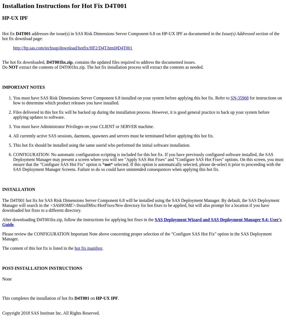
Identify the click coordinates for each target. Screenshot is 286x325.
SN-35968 (240, 98)
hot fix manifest (88, 248)
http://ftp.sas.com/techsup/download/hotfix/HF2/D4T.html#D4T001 (72, 48)
